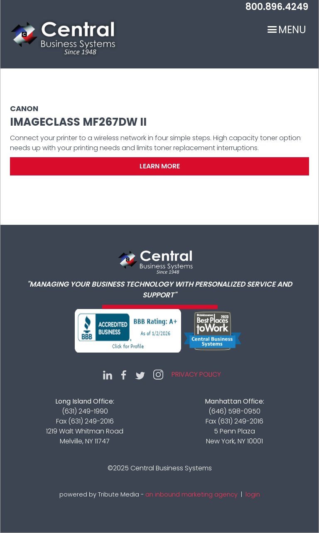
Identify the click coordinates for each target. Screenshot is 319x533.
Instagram (158, 375)
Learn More (160, 166)
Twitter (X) (140, 375)
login (252, 494)
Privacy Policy (196, 374)
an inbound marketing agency (191, 494)
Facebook (124, 375)
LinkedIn (108, 375)
